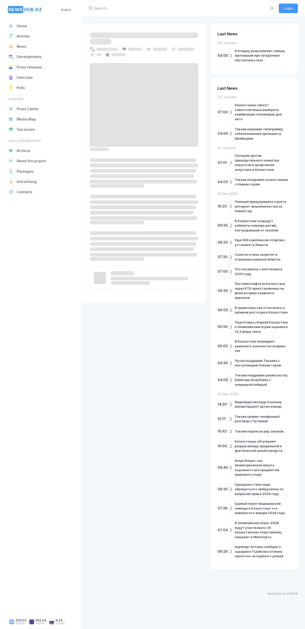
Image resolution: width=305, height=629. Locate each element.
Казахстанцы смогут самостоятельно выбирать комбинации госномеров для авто (260, 112)
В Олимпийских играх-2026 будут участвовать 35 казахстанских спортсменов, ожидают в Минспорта (261, 544)
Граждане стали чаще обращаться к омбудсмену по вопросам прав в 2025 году (261, 502)
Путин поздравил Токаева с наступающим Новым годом (260, 372)
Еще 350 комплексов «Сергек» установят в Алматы (262, 242)
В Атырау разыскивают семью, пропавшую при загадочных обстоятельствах (262, 55)
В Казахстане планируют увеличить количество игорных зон (262, 355)
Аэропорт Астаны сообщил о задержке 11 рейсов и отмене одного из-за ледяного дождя (261, 565)
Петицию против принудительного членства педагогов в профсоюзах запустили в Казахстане (259, 163)
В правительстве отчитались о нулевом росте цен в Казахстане (262, 312)
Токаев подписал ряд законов (261, 445)
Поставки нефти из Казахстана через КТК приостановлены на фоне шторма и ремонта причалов (262, 291)
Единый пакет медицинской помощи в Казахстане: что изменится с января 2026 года (262, 522)
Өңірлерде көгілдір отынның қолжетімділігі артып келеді (260, 418)
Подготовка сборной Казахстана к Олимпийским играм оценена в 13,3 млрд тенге (259, 334)
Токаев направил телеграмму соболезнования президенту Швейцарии (261, 133)
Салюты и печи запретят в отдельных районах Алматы (260, 257)
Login (288, 8)
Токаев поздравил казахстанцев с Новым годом (261, 182)
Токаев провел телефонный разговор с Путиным (259, 432)
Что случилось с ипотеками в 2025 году (261, 271)
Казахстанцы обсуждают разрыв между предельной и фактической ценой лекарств (261, 460)
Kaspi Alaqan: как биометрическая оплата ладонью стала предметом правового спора (259, 481)
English (66, 9)
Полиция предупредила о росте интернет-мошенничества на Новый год (261, 206)
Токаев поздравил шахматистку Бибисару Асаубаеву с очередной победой (256, 391)
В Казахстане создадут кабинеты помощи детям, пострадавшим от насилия (259, 225)
